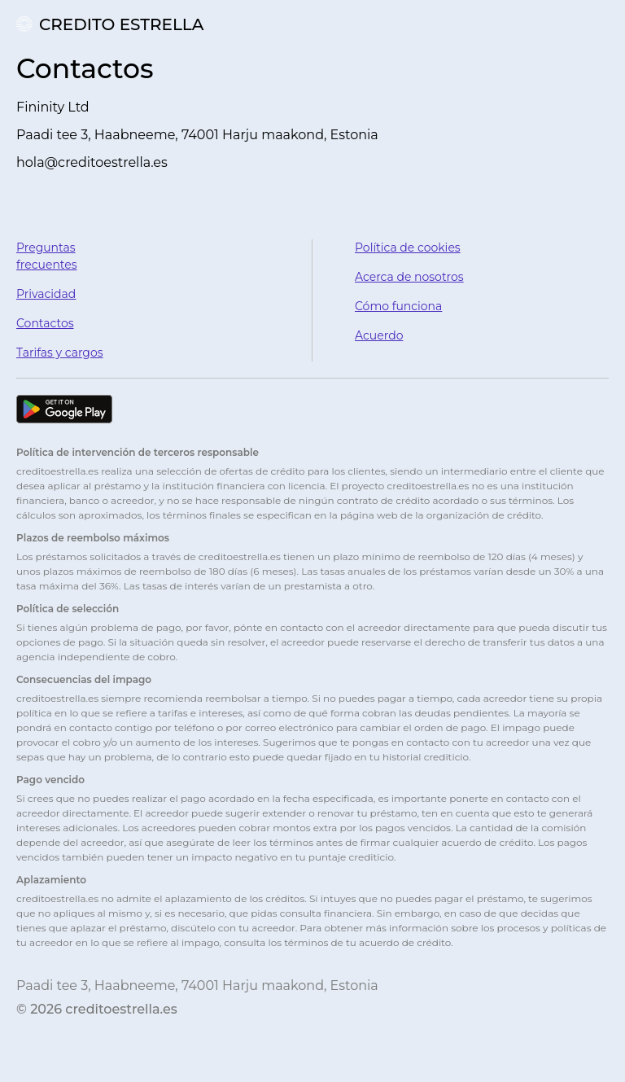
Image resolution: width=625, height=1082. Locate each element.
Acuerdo (379, 335)
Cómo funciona (398, 306)
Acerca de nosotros (409, 276)
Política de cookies (408, 247)
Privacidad (46, 294)
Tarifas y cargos (59, 352)
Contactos (45, 323)
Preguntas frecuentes (46, 256)
